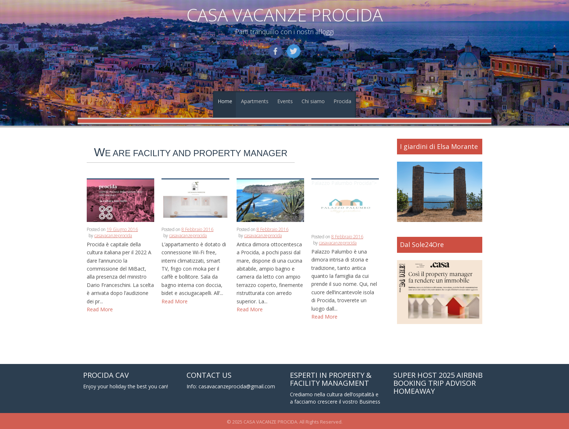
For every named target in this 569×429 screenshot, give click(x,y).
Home (225, 101)
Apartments (255, 101)
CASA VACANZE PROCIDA (285, 15)
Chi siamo (313, 101)
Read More (100, 309)
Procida (342, 101)
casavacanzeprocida (113, 235)
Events (285, 101)
